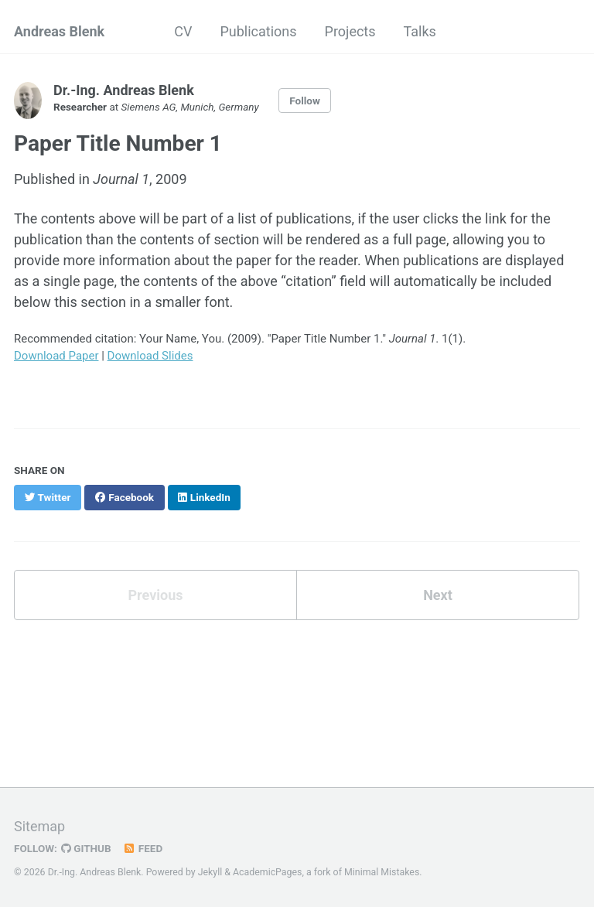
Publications (258, 31)
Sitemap (39, 826)
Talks (420, 31)
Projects (350, 31)
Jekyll (210, 872)
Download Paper (56, 356)
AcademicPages (267, 872)
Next (437, 595)
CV (183, 31)
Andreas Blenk (59, 31)
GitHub (86, 848)
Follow (304, 100)
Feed (143, 848)
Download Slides (150, 356)
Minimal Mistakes (381, 872)
